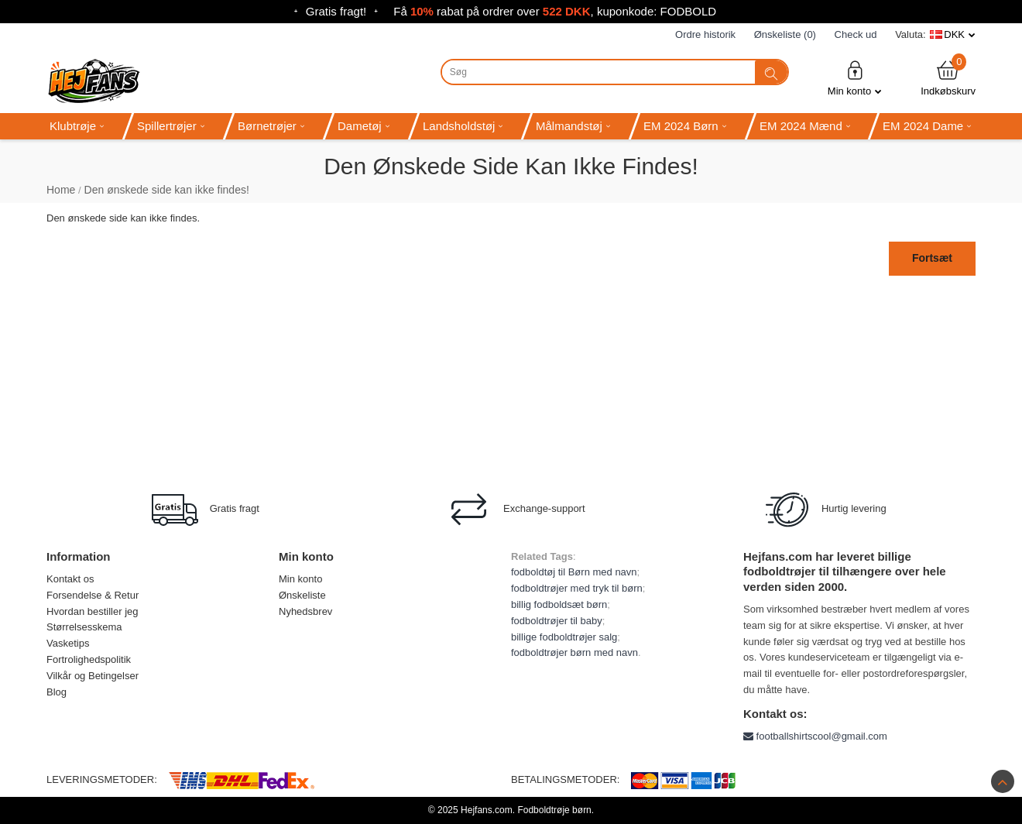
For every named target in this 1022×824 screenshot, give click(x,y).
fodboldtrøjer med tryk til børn (577, 588)
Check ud (856, 34)
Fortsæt (932, 258)
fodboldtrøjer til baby (556, 621)
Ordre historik (705, 34)
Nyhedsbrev (305, 611)
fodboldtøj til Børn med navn (574, 572)
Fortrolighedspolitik (88, 659)
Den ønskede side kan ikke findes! (166, 190)
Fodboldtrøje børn (554, 810)
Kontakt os (70, 579)
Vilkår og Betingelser (92, 676)
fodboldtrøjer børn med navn (574, 652)
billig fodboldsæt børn (559, 604)
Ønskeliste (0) (785, 34)
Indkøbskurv (948, 78)
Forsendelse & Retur (92, 595)
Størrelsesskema (84, 627)
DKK (954, 34)
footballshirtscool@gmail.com (815, 736)
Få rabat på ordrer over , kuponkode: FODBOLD (554, 11)
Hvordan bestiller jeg (92, 611)
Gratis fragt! (336, 11)
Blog (56, 692)
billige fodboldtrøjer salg (564, 637)
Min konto (855, 78)
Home (60, 190)
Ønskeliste (302, 595)
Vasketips (67, 643)
